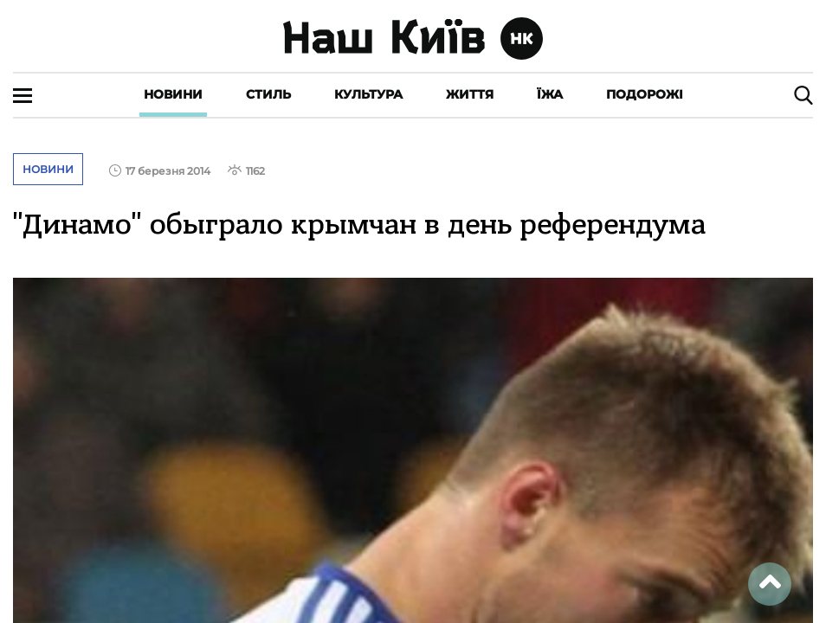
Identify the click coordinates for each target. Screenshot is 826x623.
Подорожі (644, 94)
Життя (470, 94)
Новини (173, 94)
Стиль (268, 94)
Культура (368, 94)
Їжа (550, 94)
